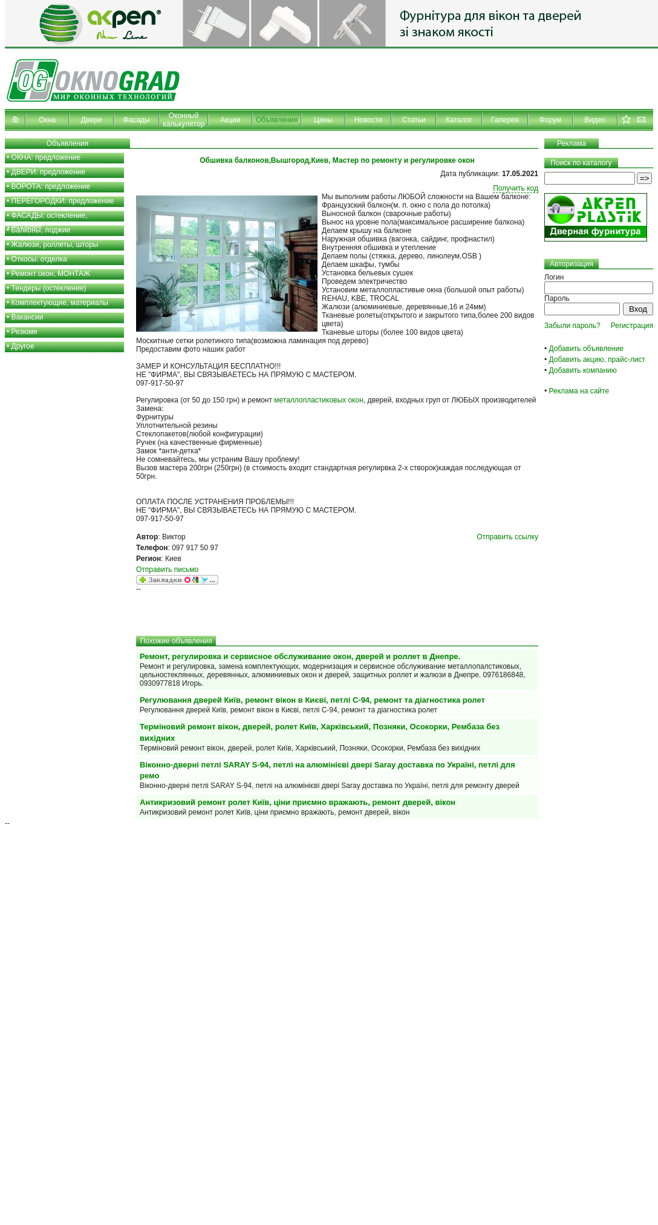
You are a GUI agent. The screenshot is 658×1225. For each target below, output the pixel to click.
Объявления (277, 120)
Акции (230, 120)
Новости (368, 120)
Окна (47, 120)
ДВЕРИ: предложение (48, 172)
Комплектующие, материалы (59, 302)
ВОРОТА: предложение (51, 186)
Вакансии (27, 317)
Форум (550, 120)
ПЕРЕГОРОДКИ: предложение (62, 201)
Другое (22, 346)
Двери (91, 120)
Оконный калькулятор (183, 119)
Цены (323, 120)
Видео (594, 120)
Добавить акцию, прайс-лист (597, 359)
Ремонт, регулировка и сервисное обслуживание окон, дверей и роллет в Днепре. (300, 656)
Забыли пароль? (572, 325)
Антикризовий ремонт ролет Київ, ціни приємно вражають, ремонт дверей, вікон (297, 802)
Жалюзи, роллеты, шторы (55, 244)
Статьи (414, 120)
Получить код (515, 188)
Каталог (459, 120)
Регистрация (632, 325)
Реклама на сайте (579, 391)
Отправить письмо (167, 569)
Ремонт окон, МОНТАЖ (51, 273)
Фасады (136, 120)
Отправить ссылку (507, 537)
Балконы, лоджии (41, 230)
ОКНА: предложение (46, 157)
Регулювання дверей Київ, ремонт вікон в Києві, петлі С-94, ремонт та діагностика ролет (312, 699)
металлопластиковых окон (318, 400)
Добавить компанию (583, 370)
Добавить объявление (586, 348)
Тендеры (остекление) (48, 288)
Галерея (505, 120)
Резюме (24, 331)
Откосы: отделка (39, 259)
